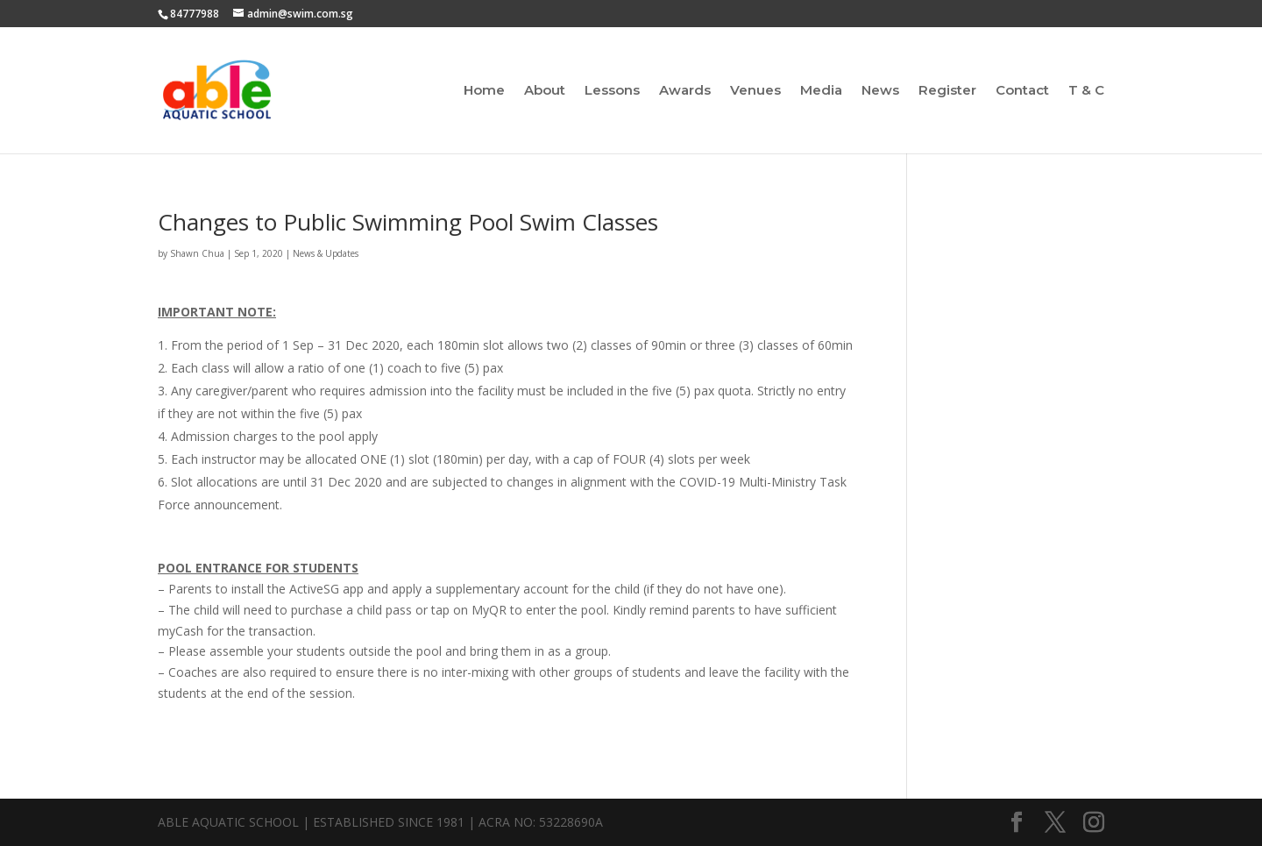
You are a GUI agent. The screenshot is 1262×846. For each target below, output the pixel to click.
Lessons (612, 91)
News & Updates (325, 253)
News (880, 91)
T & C (1086, 91)
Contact (1022, 91)
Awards (685, 91)
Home (484, 91)
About (544, 91)
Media (821, 91)
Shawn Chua (197, 253)
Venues (755, 91)
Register (947, 91)
